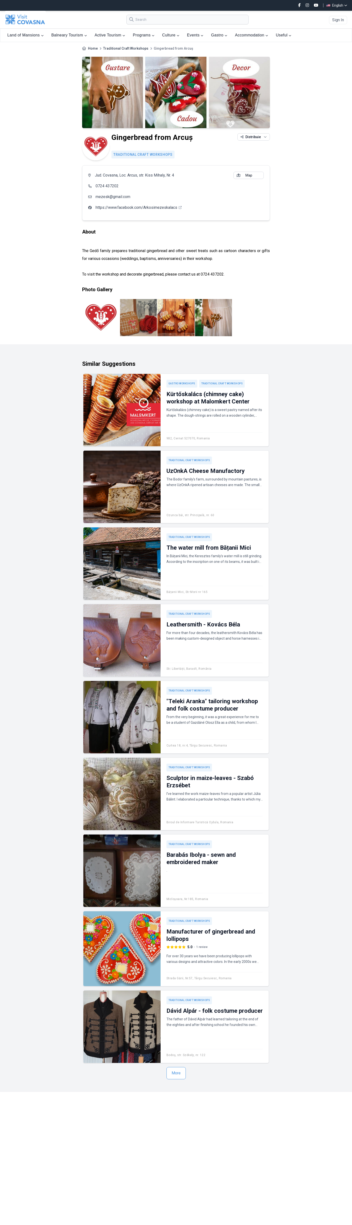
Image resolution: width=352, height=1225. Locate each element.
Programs (143, 35)
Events (195, 35)
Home (93, 48)
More (176, 1073)
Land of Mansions (25, 35)
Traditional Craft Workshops (125, 48)
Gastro (219, 35)
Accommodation (251, 35)
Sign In (338, 20)
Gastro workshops (181, 383)
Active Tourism (110, 35)
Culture (170, 35)
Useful (283, 35)
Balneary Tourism (69, 35)
